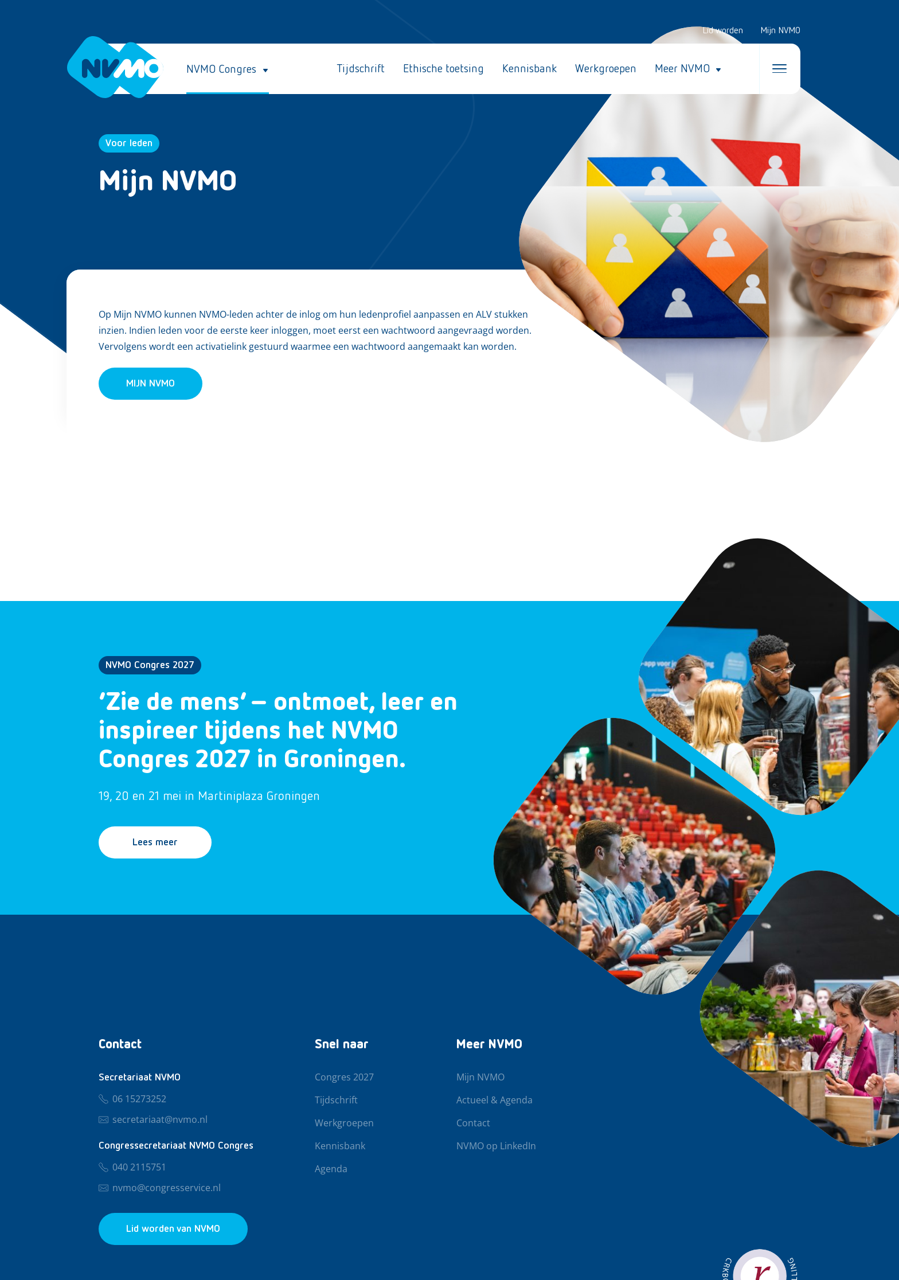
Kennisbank (529, 69)
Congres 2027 (344, 1077)
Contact (473, 1123)
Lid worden (722, 31)
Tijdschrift (361, 69)
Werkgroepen (605, 69)
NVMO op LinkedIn (496, 1146)
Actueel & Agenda (494, 1100)
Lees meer (155, 842)
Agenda (331, 1169)
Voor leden (129, 143)
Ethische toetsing (443, 69)
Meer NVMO (682, 69)
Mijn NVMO (780, 31)
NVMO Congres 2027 (149, 665)
